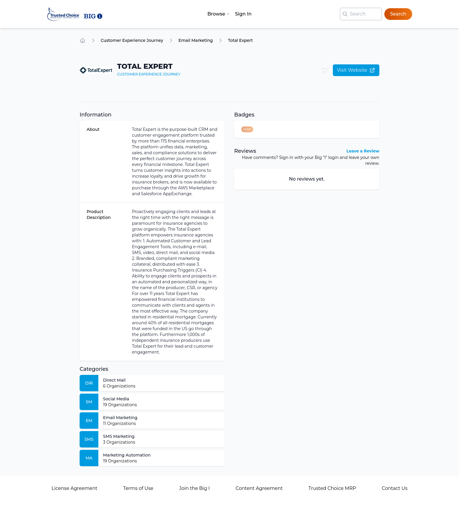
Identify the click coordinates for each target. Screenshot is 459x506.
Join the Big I (194, 488)
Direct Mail (114, 380)
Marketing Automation (126, 455)
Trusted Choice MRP (332, 488)
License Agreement (74, 488)
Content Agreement (259, 488)
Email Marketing (196, 40)
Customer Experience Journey (132, 40)
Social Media (116, 399)
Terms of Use (138, 488)
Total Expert (240, 40)
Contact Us (394, 488)
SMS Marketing (119, 436)
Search (398, 14)
